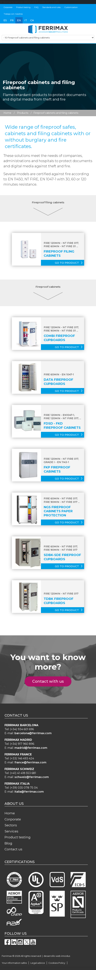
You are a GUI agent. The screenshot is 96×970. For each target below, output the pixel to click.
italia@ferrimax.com (29, 791)
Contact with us (50, 681)
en (19, 20)
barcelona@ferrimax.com (33, 733)
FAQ (36, 7)
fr (12, 20)
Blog (8, 843)
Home (7, 112)
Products (22, 112)
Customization (71, 7)
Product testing (23, 7)
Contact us (13, 849)
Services (11, 831)
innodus (65, 956)
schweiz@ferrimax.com (31, 777)
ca (32, 20)
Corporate (8, 7)
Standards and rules (51, 7)
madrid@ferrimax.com (30, 747)
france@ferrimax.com (30, 762)
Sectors (11, 825)
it (25, 20)
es (5, 20)
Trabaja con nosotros (13, 14)
